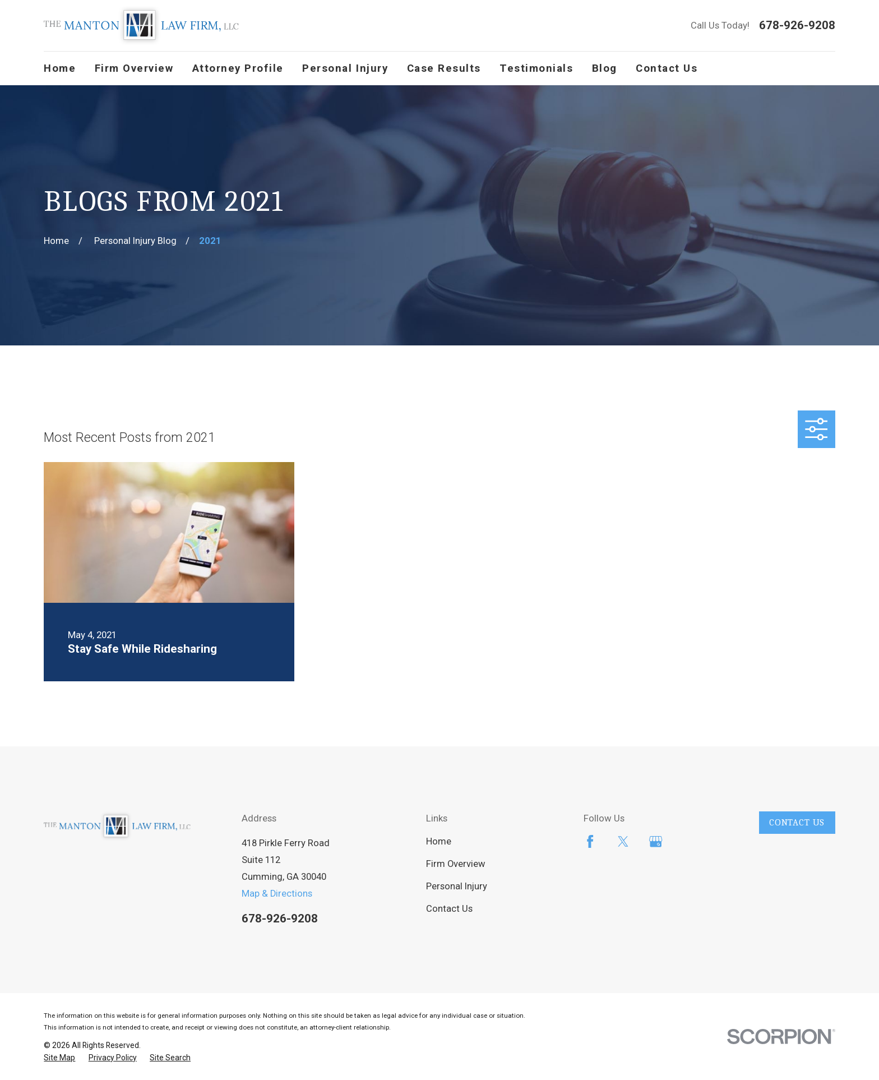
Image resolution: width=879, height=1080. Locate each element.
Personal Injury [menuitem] (345, 68)
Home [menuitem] (60, 68)
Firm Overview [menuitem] (134, 68)
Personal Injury (456, 886)
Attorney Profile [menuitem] (238, 68)
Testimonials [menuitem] (536, 68)
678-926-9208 (797, 25)
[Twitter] (623, 841)
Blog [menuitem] (604, 68)
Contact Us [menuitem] (666, 68)
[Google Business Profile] (655, 841)
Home (438, 841)
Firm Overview (455, 864)
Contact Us (449, 908)
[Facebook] (590, 841)
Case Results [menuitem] (444, 68)
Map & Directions (277, 893)
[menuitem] (59, 1058)
